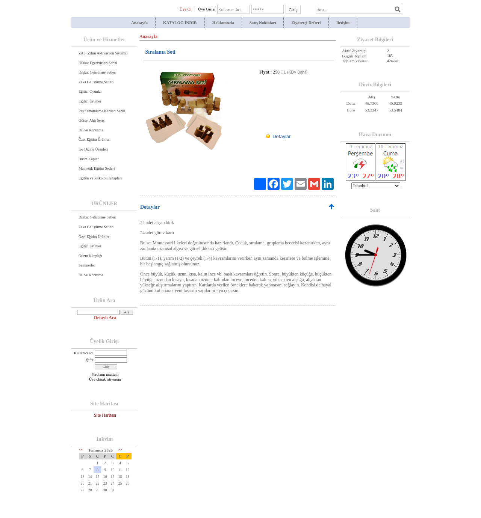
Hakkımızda (223, 22)
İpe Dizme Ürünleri (93, 149)
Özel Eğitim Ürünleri (94, 139)
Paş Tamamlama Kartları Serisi (102, 111)
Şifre (90, 360)
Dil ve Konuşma (91, 130)
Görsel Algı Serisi (92, 120)
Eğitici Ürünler (90, 101)
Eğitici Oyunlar (90, 91)
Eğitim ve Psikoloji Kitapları (100, 178)
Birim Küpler (89, 159)
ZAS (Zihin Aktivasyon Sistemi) (103, 53)
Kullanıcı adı (84, 353)
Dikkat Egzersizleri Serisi (98, 63)
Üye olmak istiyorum (105, 379)
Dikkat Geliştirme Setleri (97, 72)
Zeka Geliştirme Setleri (96, 82)
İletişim (342, 22)
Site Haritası (105, 415)
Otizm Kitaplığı (90, 256)
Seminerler (87, 265)
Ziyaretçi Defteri (306, 22)
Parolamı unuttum (105, 374)
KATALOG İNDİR (180, 22)
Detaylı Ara (105, 317)
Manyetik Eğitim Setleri (97, 168)
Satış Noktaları (263, 22)
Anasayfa (139, 22)
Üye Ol (186, 9)
